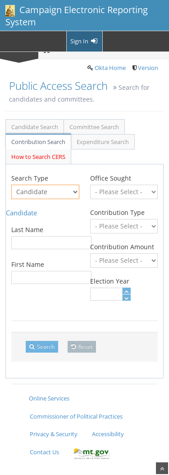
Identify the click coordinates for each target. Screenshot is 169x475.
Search (42, 346)
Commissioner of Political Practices (76, 416)
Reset (81, 346)
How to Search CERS (38, 157)
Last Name (27, 229)
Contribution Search (38, 142)
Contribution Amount (122, 246)
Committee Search (94, 127)
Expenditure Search (103, 142)
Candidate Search (34, 127)
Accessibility (108, 434)
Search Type (29, 178)
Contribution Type (117, 212)
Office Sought (110, 178)
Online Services (49, 398)
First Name (27, 264)
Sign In (84, 41)
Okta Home (110, 68)
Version (148, 68)
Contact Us (44, 452)
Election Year (109, 281)
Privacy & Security (54, 434)
